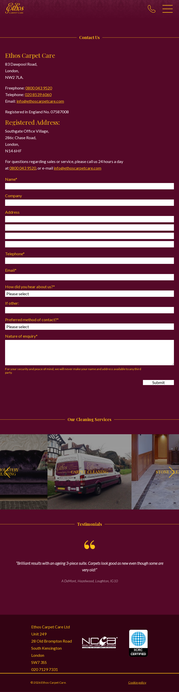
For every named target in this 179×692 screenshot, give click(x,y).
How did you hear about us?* (30, 286)
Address (12, 212)
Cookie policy (137, 682)
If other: (12, 303)
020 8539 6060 (38, 94)
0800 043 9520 (38, 87)
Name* (11, 179)
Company (13, 195)
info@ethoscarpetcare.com (40, 101)
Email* (11, 270)
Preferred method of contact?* (32, 319)
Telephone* (15, 253)
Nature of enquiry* (21, 336)
